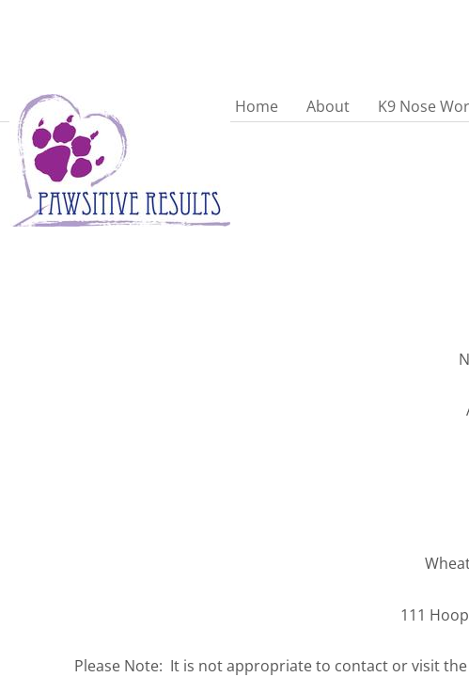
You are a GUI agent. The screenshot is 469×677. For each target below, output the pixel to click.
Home (256, 106)
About (328, 106)
